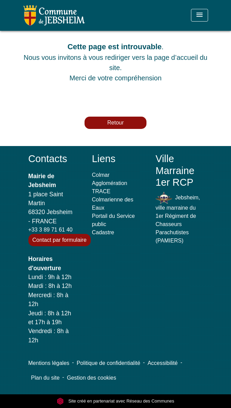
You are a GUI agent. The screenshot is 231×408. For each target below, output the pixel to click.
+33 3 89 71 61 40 (50, 230)
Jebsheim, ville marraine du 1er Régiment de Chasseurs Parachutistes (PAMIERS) (178, 218)
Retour (115, 123)
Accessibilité (162, 363)
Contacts (47, 158)
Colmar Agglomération (109, 179)
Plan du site (45, 378)
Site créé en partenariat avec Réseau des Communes (115, 401)
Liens (104, 158)
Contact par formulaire (60, 240)
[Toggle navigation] (199, 15)
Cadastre (103, 232)
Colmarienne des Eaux (112, 204)
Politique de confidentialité (108, 363)
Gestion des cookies (91, 378)
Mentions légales (48, 363)
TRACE (101, 191)
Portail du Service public (113, 220)
